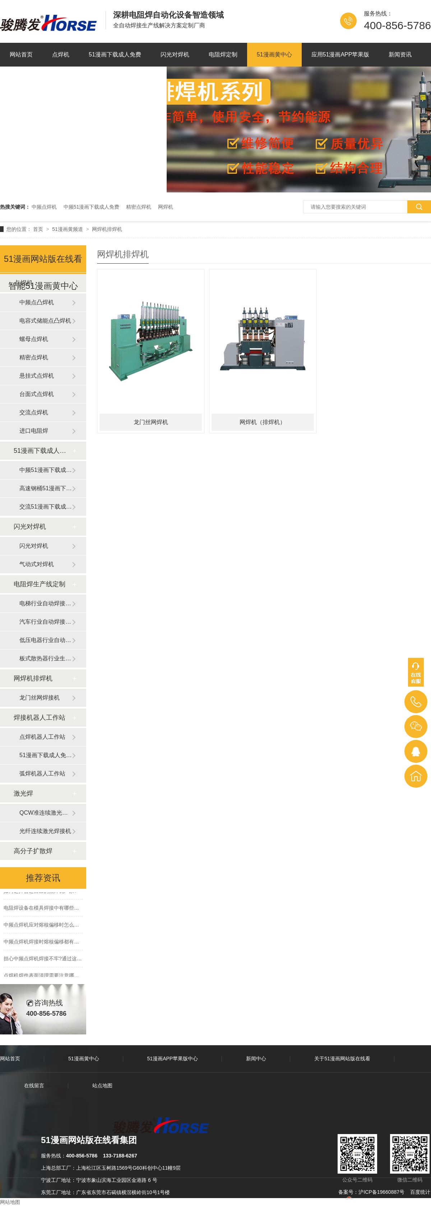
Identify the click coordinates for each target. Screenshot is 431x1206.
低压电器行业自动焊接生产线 (45, 640)
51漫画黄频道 (68, 229)
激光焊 (23, 793)
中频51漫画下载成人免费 (92, 207)
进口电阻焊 (33, 431)
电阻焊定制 (223, 54)
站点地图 (102, 1085)
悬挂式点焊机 (36, 376)
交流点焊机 (33, 412)
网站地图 (10, 1202)
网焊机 (165, 207)
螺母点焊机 (33, 339)
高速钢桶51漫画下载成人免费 (45, 488)
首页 (39, 229)
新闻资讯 (400, 54)
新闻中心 (256, 1058)
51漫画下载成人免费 (115, 54)
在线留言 (34, 1085)
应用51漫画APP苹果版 (340, 54)
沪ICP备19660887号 (381, 1192)
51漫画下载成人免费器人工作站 (45, 755)
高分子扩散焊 (33, 851)
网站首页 (21, 54)
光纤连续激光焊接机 (45, 831)
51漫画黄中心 (274, 54)
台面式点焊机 (36, 394)
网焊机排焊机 (107, 229)
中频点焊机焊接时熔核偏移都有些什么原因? (53, 943)
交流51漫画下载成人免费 (45, 507)
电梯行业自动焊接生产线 (45, 603)
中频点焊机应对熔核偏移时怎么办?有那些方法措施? (62, 926)
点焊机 (60, 54)
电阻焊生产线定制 (39, 584)
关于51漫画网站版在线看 (42, 78)
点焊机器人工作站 (42, 737)
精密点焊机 (138, 207)
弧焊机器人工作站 (42, 773)
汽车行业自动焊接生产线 (45, 622)
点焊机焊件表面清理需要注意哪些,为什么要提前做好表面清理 (72, 976)
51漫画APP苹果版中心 (172, 1058)
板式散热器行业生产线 (45, 658)
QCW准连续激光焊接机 (45, 813)
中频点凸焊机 (36, 302)
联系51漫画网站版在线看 (125, 78)
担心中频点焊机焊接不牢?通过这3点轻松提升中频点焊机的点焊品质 (79, 959)
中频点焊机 (44, 207)
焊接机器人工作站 (39, 717)
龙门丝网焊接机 (39, 698)
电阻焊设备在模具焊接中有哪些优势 (44, 909)
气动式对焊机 (36, 564)
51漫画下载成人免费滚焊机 (43, 450)
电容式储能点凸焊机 (45, 321)
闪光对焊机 (175, 54)
